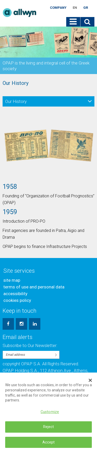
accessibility (15, 293)
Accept (48, 445)
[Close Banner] (90, 383)
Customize (50, 415)
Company (58, 8)
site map (11, 280)
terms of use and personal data (33, 286)
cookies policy (17, 300)
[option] (48, 183)
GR (85, 8)
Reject (48, 430)
